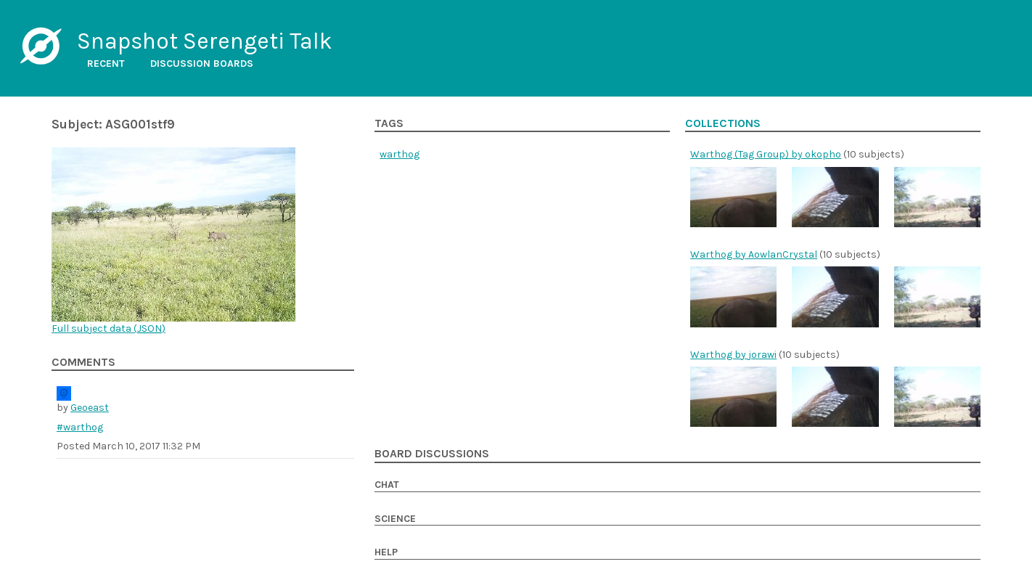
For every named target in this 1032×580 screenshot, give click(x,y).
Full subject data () (108, 328)
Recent (106, 63)
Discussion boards (201, 63)
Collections (723, 123)
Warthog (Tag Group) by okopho (765, 154)
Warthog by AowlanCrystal (753, 254)
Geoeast (89, 407)
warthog (399, 154)
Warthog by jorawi (733, 354)
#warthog (80, 427)
